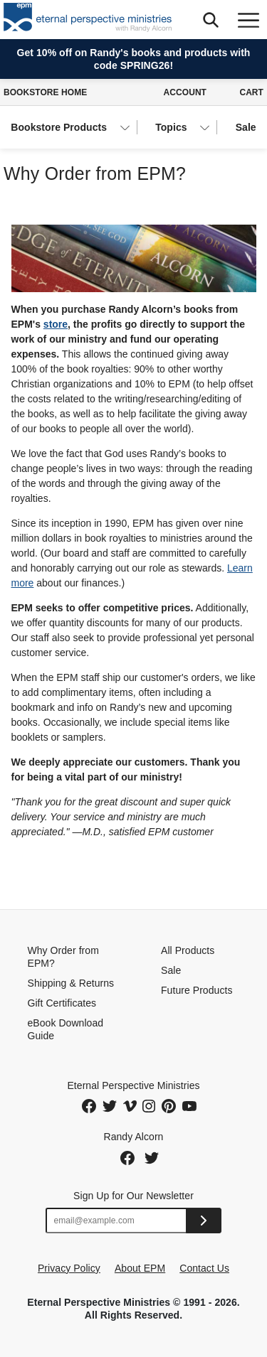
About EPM (140, 1268)
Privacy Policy (69, 1268)
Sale (246, 127)
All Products (187, 950)
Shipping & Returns (71, 983)
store (55, 324)
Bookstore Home (45, 92)
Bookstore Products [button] (59, 127)
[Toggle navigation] (248, 19)
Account (185, 92)
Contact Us (204, 1268)
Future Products (196, 990)
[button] (210, 19)
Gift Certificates (62, 1003)
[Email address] (117, 1220)
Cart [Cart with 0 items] (251, 92)
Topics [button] (171, 127)
